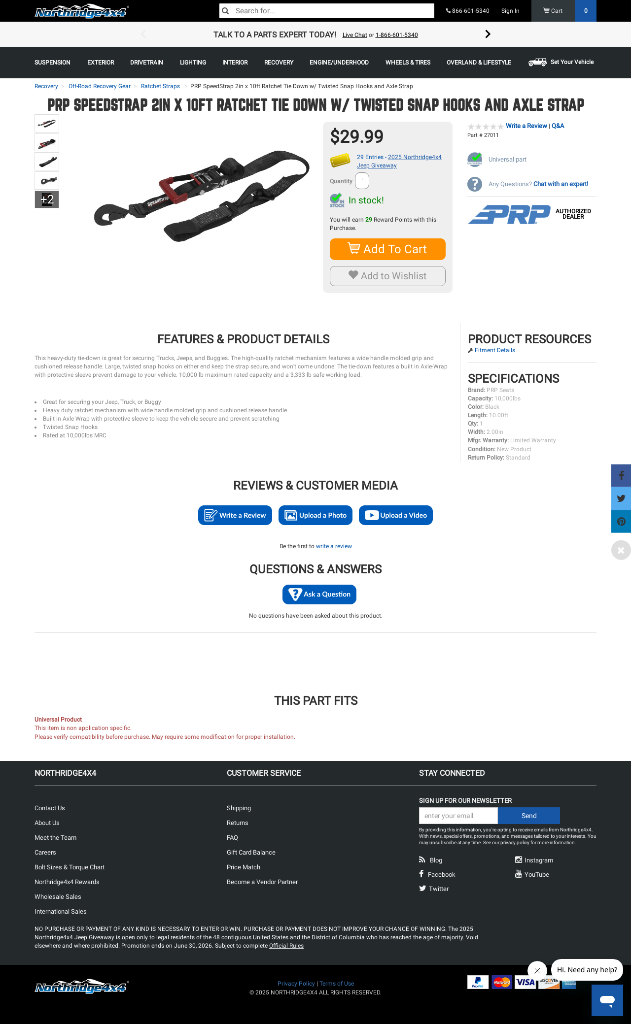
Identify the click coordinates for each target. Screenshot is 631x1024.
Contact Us (50, 808)
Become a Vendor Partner (262, 882)
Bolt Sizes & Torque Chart (70, 867)
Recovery (46, 86)
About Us (47, 822)
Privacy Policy (296, 983)
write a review (334, 546)
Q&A (558, 126)
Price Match (243, 867)
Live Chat (355, 35)
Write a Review (526, 126)
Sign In (510, 10)
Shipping (239, 808)
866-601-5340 (468, 10)
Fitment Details (495, 350)
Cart (570, 11)
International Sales (61, 911)
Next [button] (488, 34)
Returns (237, 822)
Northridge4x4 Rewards (67, 882)
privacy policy (514, 842)
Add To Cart (388, 249)
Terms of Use (336, 983)
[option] (315, 34)
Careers (45, 852)
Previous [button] (143, 34)
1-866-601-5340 (397, 35)
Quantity (341, 181)
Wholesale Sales (58, 896)
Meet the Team (55, 837)
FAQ (232, 837)
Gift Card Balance (251, 852)
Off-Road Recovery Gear (100, 86)
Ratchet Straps (160, 86)
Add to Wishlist (388, 276)
